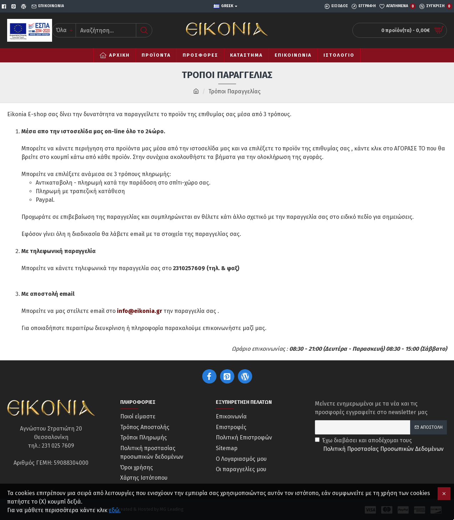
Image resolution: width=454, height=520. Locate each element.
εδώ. (115, 510)
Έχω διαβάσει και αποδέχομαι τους (380, 445)
